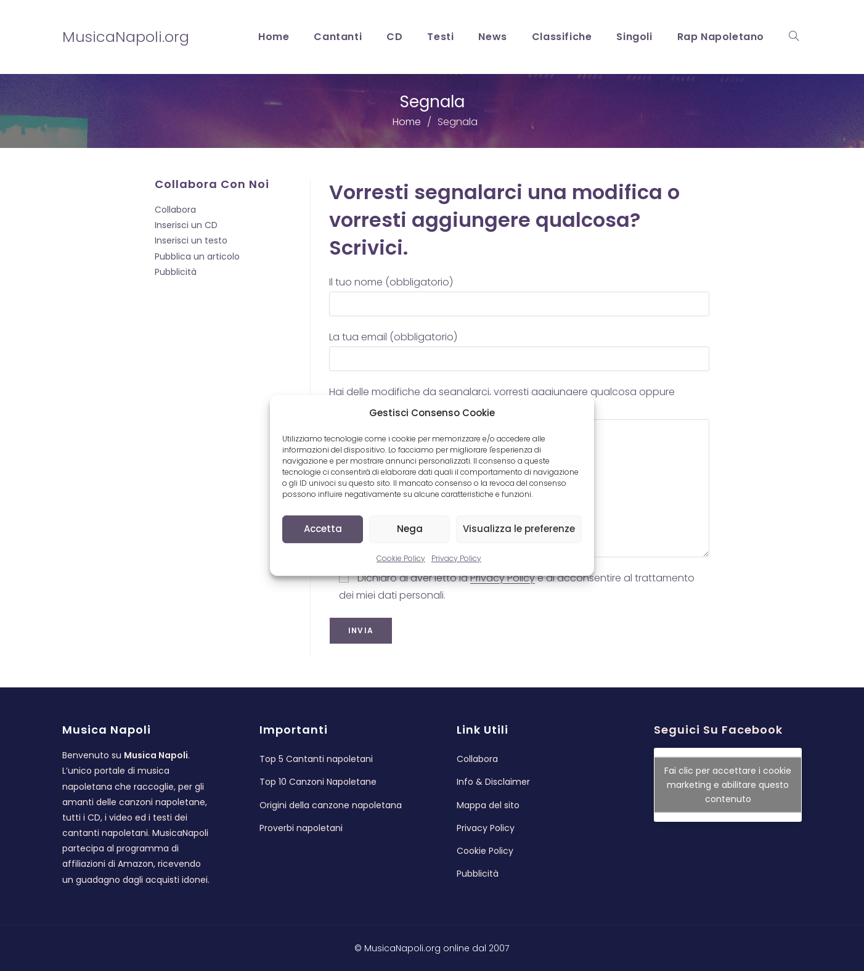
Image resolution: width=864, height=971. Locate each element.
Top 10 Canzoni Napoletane (318, 782)
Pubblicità (176, 272)
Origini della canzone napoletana (330, 805)
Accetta (323, 528)
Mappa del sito (488, 805)
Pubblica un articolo (197, 256)
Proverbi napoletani (301, 828)
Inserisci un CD (186, 225)
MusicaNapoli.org (125, 37)
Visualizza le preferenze (519, 528)
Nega (410, 528)
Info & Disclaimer (493, 782)
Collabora (175, 209)
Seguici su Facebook (718, 729)
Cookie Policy (401, 558)
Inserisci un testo (191, 240)
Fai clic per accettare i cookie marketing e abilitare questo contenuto (727, 784)
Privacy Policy (456, 558)
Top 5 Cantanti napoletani (316, 759)
